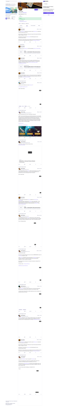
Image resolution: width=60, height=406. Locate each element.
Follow (36, 9)
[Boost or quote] (25, 42)
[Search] (11, 1)
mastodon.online (24, 12)
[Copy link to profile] (39, 9)
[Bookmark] (35, 42)
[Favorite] (30, 42)
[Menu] (40, 9)
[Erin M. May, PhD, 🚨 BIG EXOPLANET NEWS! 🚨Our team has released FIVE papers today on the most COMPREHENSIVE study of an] (30, 265)
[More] (41, 42)
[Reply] (19, 42)
